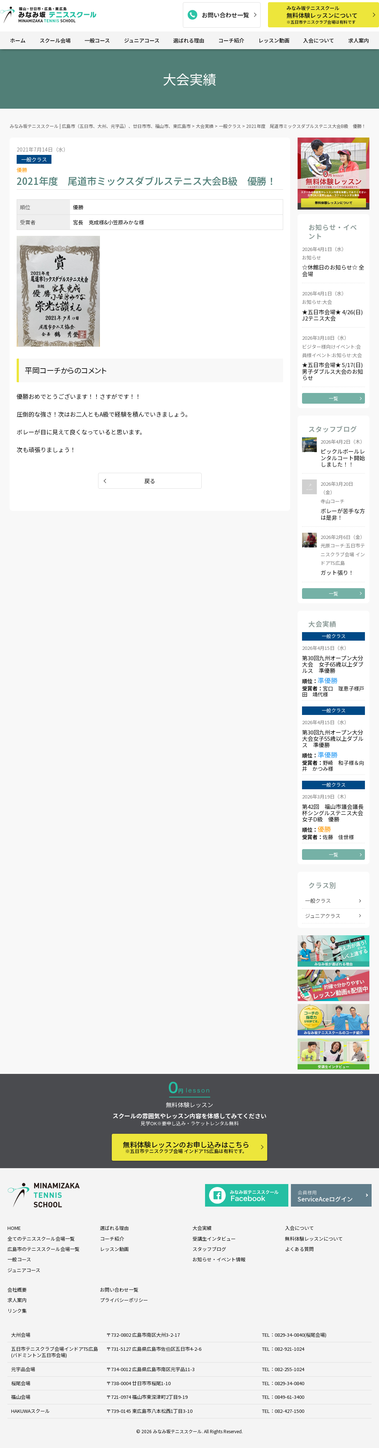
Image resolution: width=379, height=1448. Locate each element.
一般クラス (318, 900)
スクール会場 (55, 40)
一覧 (333, 398)
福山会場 (20, 1396)
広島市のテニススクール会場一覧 (43, 1248)
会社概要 (17, 1289)
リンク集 (17, 1310)
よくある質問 (299, 1248)
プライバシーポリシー (124, 1299)
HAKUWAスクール (30, 1410)
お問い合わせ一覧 (225, 14)
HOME (14, 1227)
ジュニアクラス (323, 915)
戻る (149, 481)
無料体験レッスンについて (330, 14)
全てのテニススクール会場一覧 (41, 1238)
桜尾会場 (20, 1383)
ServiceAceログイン (331, 1196)
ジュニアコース (142, 40)
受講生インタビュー (214, 1238)
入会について (318, 40)
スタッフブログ (209, 1248)
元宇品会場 (23, 1369)
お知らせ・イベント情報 (218, 1259)
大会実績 (202, 1227)
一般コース (97, 40)
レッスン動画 (273, 40)
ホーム (18, 40)
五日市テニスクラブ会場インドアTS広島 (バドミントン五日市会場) (54, 1352)
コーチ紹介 (231, 40)
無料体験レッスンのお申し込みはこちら (186, 1146)
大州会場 (20, 1334)
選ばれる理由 (188, 40)
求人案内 (358, 40)
